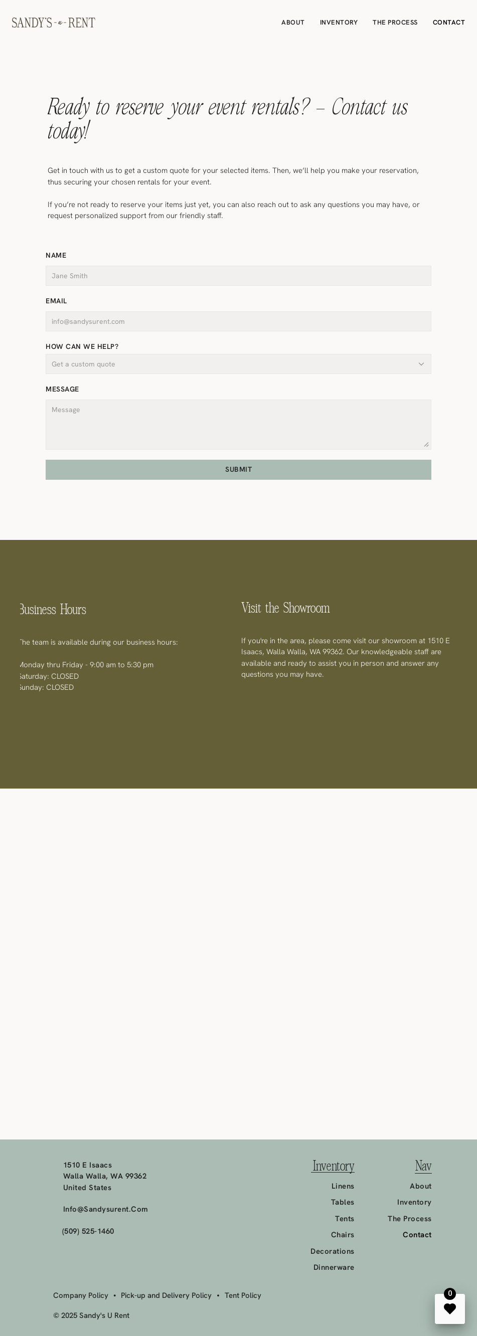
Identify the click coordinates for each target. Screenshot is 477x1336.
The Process (395, 22)
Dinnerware (334, 1267)
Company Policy (80, 1295)
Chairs (343, 1235)
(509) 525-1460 (88, 1231)
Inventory (339, 22)
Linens (343, 1186)
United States (87, 1188)
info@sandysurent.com (105, 1209)
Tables (343, 1202)
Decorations (332, 1251)
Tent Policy (243, 1295)
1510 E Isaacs (87, 1165)
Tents (345, 1219)
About (293, 22)
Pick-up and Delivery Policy (166, 1295)
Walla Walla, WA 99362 (105, 1176)
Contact (449, 22)
